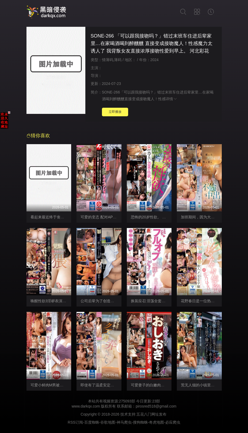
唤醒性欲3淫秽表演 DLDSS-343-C (58, 301)
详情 (171, 99)
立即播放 (115, 112)
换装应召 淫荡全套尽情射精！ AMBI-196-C (166, 301)
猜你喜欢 (38, 135)
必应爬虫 (172, 422)
